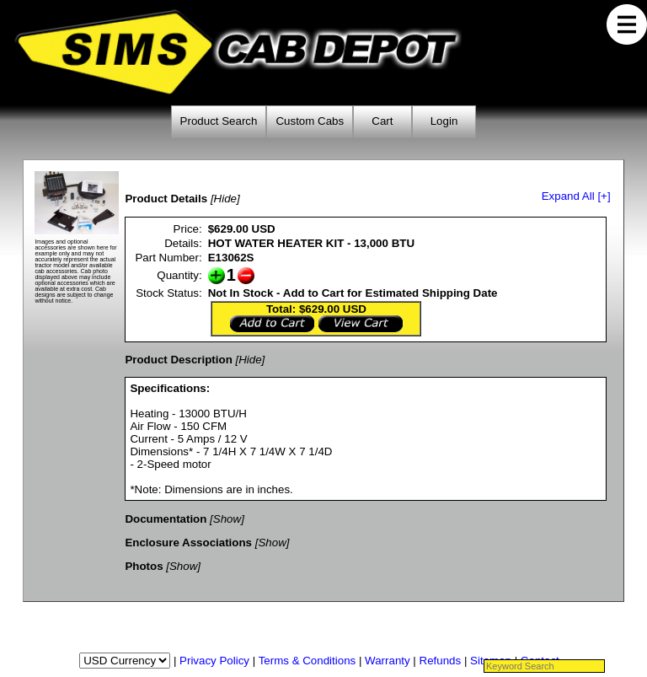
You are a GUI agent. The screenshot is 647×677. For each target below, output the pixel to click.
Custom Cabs (309, 121)
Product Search (219, 121)
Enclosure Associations (188, 542)
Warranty (387, 660)
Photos (144, 566)
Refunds (441, 660)
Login (444, 121)
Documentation (165, 519)
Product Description (178, 359)
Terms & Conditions (307, 660)
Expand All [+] (576, 196)
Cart (382, 121)
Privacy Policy (214, 660)
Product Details (166, 198)
